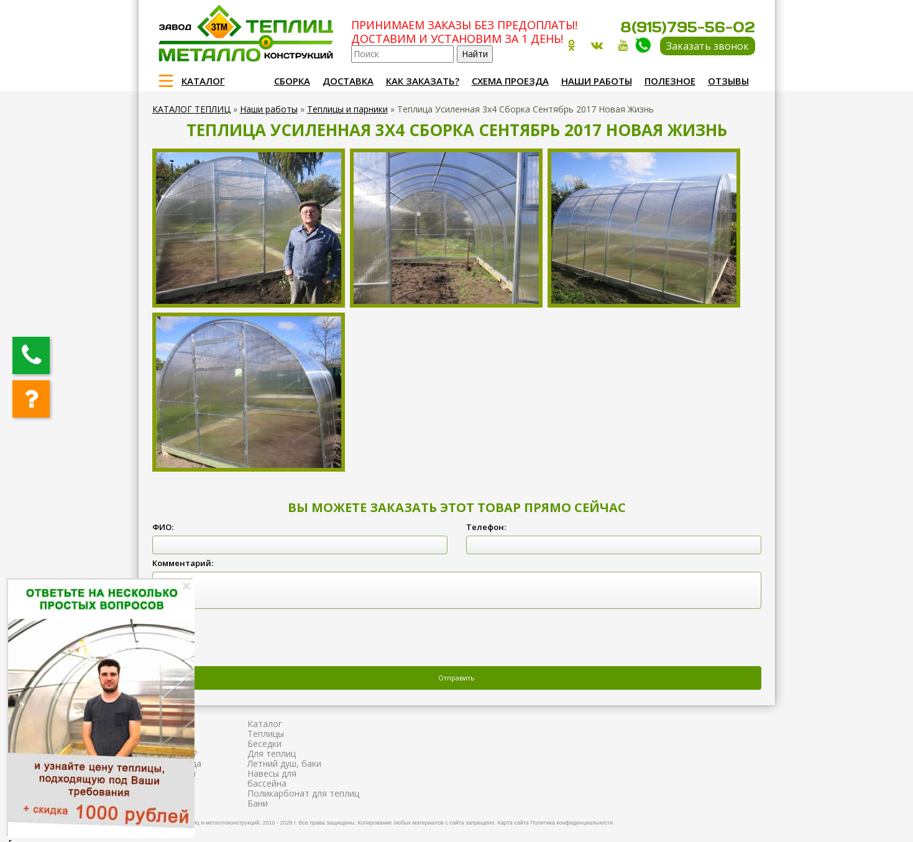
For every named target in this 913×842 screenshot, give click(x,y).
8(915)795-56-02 (687, 27)
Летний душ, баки (284, 763)
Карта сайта (513, 823)
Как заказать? (422, 81)
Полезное (670, 81)
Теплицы (265, 733)
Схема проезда (510, 81)
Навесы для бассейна (271, 778)
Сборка (292, 81)
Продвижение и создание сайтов (725, 821)
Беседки (264, 743)
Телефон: (486, 527)
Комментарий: (182, 563)
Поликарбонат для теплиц (303, 793)
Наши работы (596, 81)
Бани (257, 803)
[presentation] (246, 639)
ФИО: (162, 527)
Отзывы (728, 81)
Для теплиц (271, 753)
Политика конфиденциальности (571, 823)
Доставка (348, 81)
